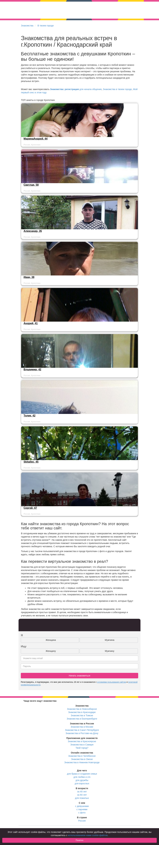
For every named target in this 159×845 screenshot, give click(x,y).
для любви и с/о (81, 777)
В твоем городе (46, 25)
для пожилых (82, 798)
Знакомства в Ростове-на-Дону (82, 733)
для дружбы (82, 780)
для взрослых (82, 783)
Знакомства (27, 25)
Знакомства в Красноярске (82, 741)
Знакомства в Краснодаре (82, 712)
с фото (82, 812)
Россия (82, 820)
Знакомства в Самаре (81, 744)
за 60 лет (82, 795)
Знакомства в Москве (82, 726)
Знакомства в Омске (82, 759)
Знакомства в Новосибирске (82, 709)
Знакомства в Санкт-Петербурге (82, 730)
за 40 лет (82, 791)
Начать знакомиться (79, 675)
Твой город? (82, 748)
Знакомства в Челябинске (82, 756)
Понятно (79, 840)
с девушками (82, 806)
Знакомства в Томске (82, 715)
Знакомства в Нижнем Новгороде (82, 762)
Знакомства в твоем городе (117, 89)
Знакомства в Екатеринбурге (82, 718)
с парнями (82, 809)
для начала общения (76, 89)
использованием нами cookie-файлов (88, 835)
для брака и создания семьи (82, 773)
